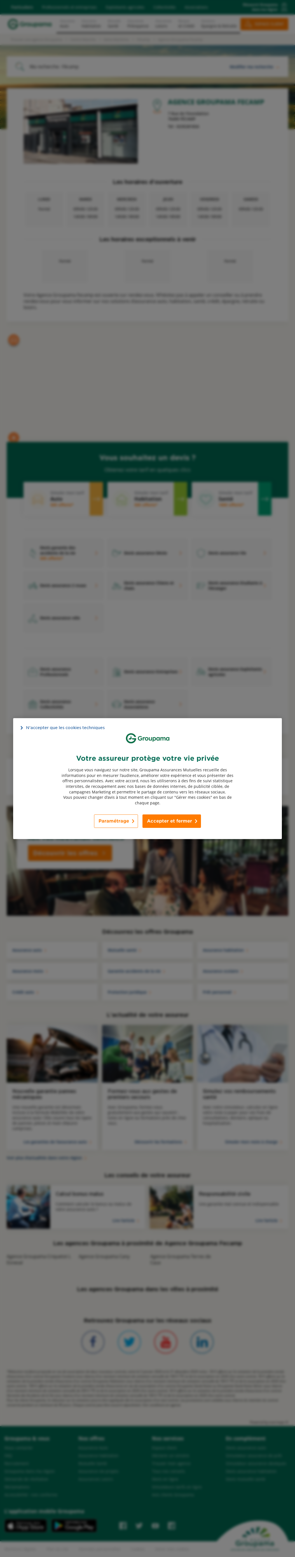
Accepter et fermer (169, 821)
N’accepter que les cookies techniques (65, 727)
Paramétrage (114, 821)
